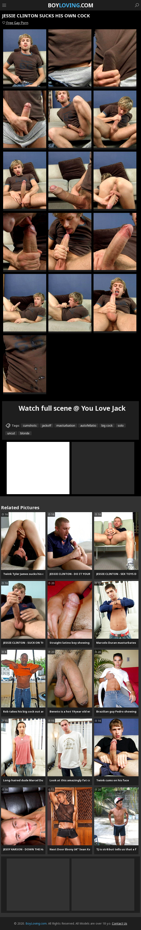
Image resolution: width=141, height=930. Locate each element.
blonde (24, 433)
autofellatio (88, 425)
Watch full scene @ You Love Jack (72, 408)
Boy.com (70, 5)
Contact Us (119, 923)
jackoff (46, 425)
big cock (107, 425)
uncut (11, 433)
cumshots (30, 425)
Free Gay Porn (15, 22)
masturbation (65, 425)
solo (121, 425)
